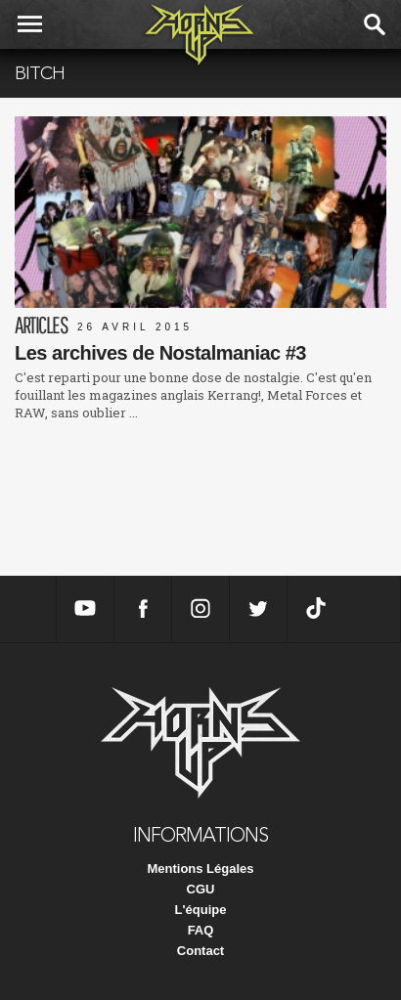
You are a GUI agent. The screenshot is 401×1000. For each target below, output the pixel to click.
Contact (200, 950)
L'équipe (201, 909)
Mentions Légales (200, 868)
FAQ (201, 930)
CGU (201, 889)
